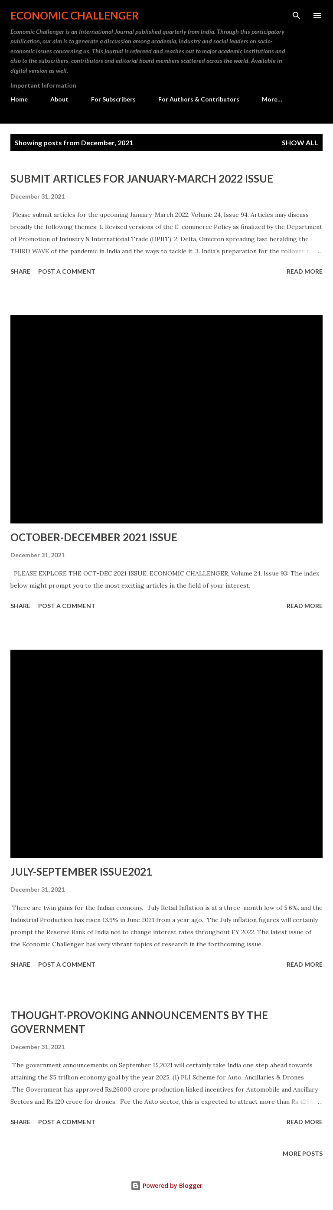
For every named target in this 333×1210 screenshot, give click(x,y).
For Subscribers (113, 99)
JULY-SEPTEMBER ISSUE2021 (81, 871)
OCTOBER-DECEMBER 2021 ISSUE (93, 537)
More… (272, 99)
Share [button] (20, 271)
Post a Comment (66, 271)
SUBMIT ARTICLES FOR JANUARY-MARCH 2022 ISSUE (141, 178)
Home (19, 99)
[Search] (296, 15)
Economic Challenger (74, 15)
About (59, 99)
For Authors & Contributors (198, 99)
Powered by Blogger (166, 1185)
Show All (300, 142)
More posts (303, 1153)
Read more (305, 271)
